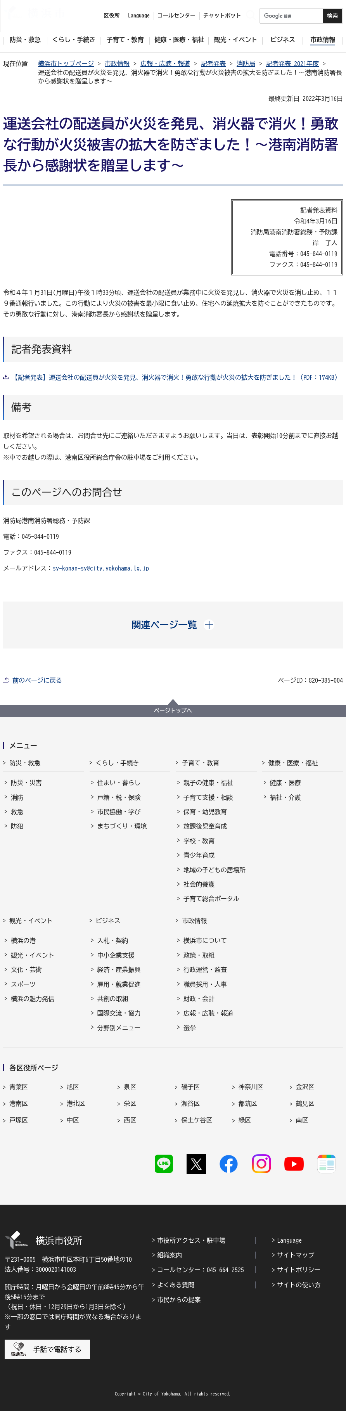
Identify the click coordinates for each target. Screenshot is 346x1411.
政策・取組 (199, 955)
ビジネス (108, 921)
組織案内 (169, 1255)
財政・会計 (199, 999)
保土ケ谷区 (196, 1120)
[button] (173, 625)
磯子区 (190, 1087)
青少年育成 (199, 855)
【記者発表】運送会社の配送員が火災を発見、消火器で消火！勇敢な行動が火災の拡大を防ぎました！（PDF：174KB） (176, 377)
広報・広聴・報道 (165, 64)
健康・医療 (285, 783)
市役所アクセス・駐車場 (191, 1240)
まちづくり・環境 (122, 826)
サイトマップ (295, 1255)
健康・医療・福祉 (293, 763)
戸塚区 (18, 1120)
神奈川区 (251, 1087)
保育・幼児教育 (205, 812)
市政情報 (117, 64)
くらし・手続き (117, 763)
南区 (302, 1120)
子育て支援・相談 (208, 797)
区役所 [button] (112, 15)
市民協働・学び (119, 812)
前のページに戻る (37, 680)
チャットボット (222, 15)
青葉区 (18, 1087)
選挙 (189, 1028)
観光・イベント (31, 921)
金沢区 (305, 1087)
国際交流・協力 (119, 1013)
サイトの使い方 (298, 1285)
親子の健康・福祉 (208, 783)
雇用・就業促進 (119, 984)
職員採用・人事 (205, 984)
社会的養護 (199, 884)
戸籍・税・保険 (119, 797)
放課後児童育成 (205, 826)
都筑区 (248, 1103)
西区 (130, 1120)
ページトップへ (173, 710)
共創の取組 (112, 999)
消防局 (246, 64)
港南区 (18, 1103)
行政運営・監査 (205, 970)
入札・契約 (112, 940)
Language (289, 1240)
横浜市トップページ (66, 64)
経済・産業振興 (119, 970)
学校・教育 (199, 841)
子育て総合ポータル (211, 899)
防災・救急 (24, 763)
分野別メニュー (119, 1028)
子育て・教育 (200, 763)
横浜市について (205, 940)
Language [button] (139, 15)
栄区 (130, 1103)
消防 (17, 797)
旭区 (73, 1087)
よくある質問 (175, 1285)
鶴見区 (305, 1103)
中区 (73, 1120)
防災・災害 (26, 783)
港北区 (76, 1103)
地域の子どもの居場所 (214, 870)
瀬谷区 (190, 1103)
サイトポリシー (298, 1270)
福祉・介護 (285, 797)
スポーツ (23, 984)
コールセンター (176, 15)
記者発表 (213, 64)
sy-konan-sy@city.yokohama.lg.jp (101, 568)
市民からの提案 (179, 1300)
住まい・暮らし (119, 783)
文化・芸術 (26, 970)
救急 (17, 812)
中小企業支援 (116, 955)
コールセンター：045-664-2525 (200, 1270)
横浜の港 (23, 940)
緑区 (245, 1120)
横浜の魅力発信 (32, 999)
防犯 (17, 826)
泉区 (130, 1087)
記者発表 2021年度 (292, 64)
